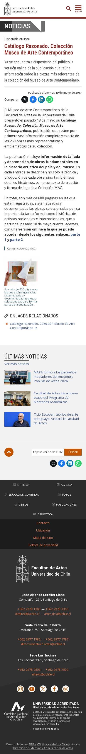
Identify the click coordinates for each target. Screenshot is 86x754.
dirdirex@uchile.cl (27, 614)
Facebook (33, 99)
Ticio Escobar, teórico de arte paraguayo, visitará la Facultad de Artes (56, 418)
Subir (8, 452)
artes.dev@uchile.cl (57, 614)
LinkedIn (41, 99)
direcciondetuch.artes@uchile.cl (43, 644)
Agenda (64, 485)
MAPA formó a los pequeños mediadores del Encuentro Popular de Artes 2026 (55, 376)
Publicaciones (64, 504)
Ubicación (43, 530)
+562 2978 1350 (57, 609)
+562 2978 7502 (57, 670)
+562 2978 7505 (29, 670)
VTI (39, 744)
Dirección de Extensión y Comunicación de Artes (43, 748)
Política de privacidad (43, 545)
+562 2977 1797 (57, 639)
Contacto (43, 523)
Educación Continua (22, 494)
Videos (22, 504)
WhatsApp (49, 99)
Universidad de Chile (55, 744)
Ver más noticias (16, 364)
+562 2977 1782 (29, 639)
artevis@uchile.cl (43, 674)
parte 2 (16, 239)
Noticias (17, 26)
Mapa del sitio (43, 537)
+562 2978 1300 (29, 609)
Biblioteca (43, 514)
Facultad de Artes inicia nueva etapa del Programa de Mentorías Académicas (56, 397)
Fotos (64, 494)
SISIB (31, 744)
